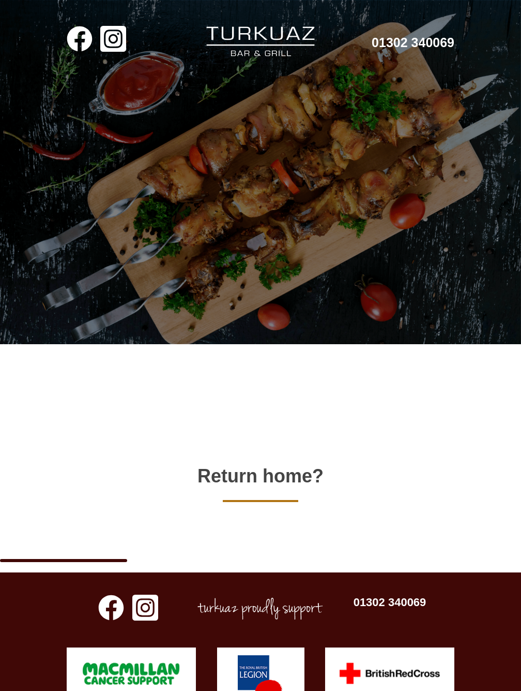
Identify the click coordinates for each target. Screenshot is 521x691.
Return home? (260, 464)
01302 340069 (413, 42)
